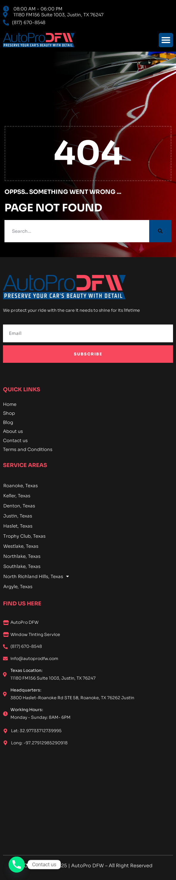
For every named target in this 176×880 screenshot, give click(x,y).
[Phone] (17, 865)
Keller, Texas (16, 495)
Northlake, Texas (22, 556)
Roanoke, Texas (20, 485)
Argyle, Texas (17, 586)
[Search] (160, 231)
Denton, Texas (19, 506)
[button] (166, 40)
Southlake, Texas (22, 566)
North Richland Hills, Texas (36, 577)
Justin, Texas (17, 516)
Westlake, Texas (20, 546)
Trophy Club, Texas (24, 536)
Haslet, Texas (17, 526)
